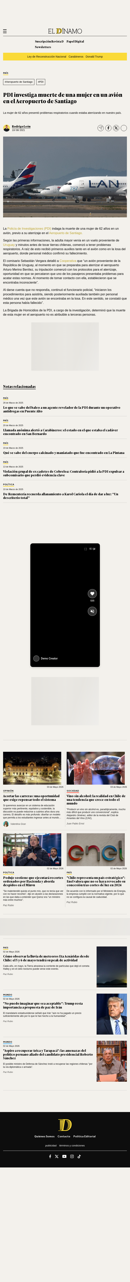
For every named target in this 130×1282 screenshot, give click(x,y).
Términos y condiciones (72, 1145)
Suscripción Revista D (49, 41)
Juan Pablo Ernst (75, 823)
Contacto (64, 1136)
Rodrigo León (21, 126)
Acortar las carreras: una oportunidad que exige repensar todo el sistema (31, 797)
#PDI (40, 81)
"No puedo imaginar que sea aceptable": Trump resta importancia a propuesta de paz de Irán (43, 1005)
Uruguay (9, 244)
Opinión (8, 791)
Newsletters (43, 47)
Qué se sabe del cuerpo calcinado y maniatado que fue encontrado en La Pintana (63, 452)
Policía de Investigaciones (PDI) (29, 228)
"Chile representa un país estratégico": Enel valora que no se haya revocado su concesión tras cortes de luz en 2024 (96, 881)
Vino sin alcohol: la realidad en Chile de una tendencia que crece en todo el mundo (96, 799)
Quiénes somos (44, 1136)
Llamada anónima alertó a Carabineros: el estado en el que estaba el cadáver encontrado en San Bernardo (60, 432)
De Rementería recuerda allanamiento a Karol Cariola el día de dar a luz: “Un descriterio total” (60, 496)
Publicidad (50, 1145)
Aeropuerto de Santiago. (65, 233)
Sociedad (73, 791)
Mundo (7, 995)
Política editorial (84, 1136)
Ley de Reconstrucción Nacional (46, 56)
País (5, 73)
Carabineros (76, 56)
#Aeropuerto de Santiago (19, 81)
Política (8, 484)
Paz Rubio (8, 905)
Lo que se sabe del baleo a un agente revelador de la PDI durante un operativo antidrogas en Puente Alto (61, 409)
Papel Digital (75, 41)
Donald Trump (94, 56)
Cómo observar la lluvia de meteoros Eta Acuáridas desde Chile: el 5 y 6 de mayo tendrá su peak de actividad (46, 958)
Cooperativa (68, 261)
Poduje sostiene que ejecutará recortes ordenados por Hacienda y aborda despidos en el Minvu (33, 881)
